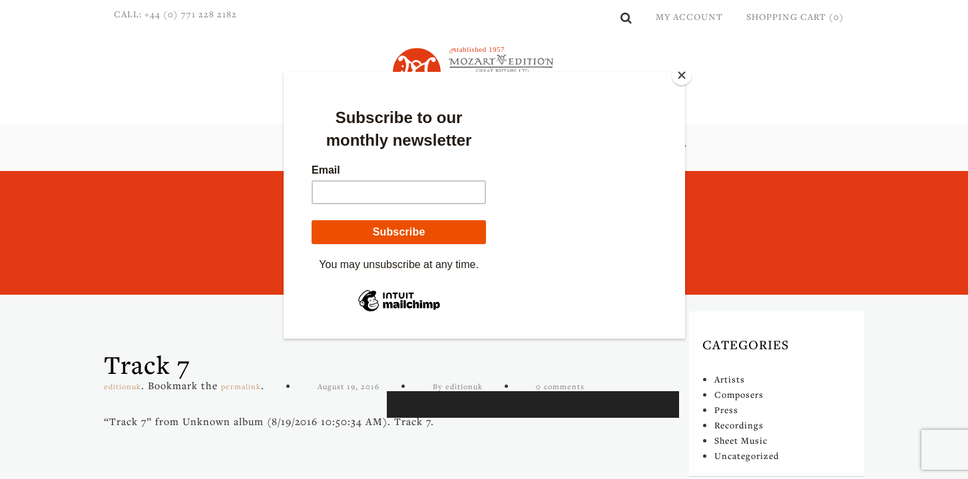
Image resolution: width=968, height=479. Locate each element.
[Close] (682, 75)
